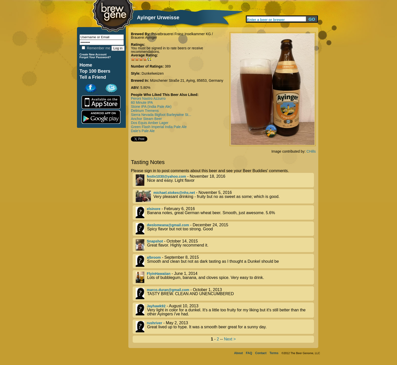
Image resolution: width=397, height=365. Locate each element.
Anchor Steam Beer (146, 119)
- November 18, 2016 (225, 180)
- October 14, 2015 (225, 245)
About (238, 353)
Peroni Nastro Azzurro (148, 98)
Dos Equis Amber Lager (149, 123)
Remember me (96, 48)
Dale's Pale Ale (143, 131)
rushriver (154, 323)
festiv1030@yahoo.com (166, 176)
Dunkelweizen (153, 73)
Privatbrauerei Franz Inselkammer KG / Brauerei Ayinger (172, 35)
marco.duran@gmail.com (168, 290)
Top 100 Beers (95, 71)
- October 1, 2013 (225, 293)
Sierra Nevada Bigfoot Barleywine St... (161, 115)
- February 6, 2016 (225, 212)
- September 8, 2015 (225, 261)
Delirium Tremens (145, 111)
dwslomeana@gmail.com (168, 225)
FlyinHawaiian (158, 274)
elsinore (154, 209)
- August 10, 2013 (225, 310)
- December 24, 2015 (225, 228)
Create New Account (93, 54)
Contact (261, 353)
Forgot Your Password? (95, 57)
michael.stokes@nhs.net (174, 193)
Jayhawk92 (156, 306)
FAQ (249, 353)
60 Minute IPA (142, 102)
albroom (154, 257)
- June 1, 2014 (225, 277)
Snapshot (155, 241)
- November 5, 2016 (225, 196)
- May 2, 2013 (225, 326)
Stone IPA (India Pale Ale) (151, 107)
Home (86, 65)
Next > (230, 339)
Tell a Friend (93, 77)
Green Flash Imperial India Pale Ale (159, 127)
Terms (274, 353)
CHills (311, 151)
